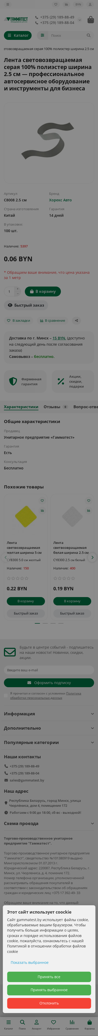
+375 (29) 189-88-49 (53, 17)
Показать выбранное (30, 962)
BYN (78, 4)
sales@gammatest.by (27, 780)
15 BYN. (59, 338)
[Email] (49, 670)
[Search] (71, 35)
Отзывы (56, 407)
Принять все (49, 976)
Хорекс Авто (60, 199)
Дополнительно (49, 728)
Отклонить (49, 1003)
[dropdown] (8, 4)
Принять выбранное (49, 989)
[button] (5, 557)
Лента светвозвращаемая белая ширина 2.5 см (71, 547)
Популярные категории (49, 742)
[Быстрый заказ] (26, 305)
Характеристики (21, 407)
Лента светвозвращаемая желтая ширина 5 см (24, 547)
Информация (49, 714)
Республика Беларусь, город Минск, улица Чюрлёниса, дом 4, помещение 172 (45, 803)
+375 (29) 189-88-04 (53, 22)
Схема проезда (49, 823)
